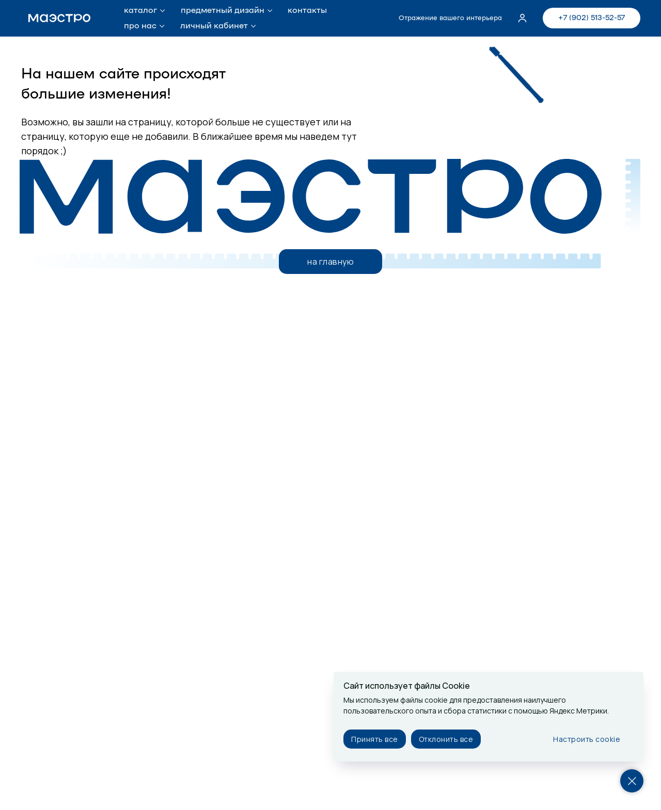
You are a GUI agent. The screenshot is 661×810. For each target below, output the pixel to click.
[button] (522, 18)
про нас (140, 26)
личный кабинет (214, 26)
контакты (307, 10)
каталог (140, 10)
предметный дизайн (222, 10)
